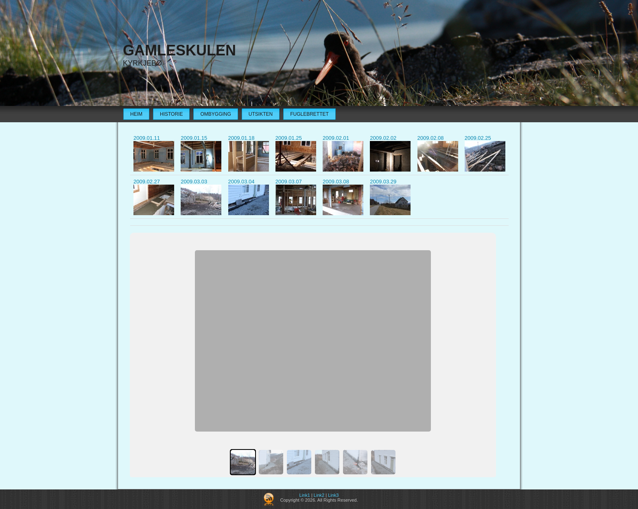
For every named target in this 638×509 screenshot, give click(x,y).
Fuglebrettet (309, 114)
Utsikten (261, 114)
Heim (136, 114)
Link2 (319, 495)
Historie (171, 114)
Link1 (304, 495)
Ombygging (215, 114)
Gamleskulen (179, 50)
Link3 (333, 495)
